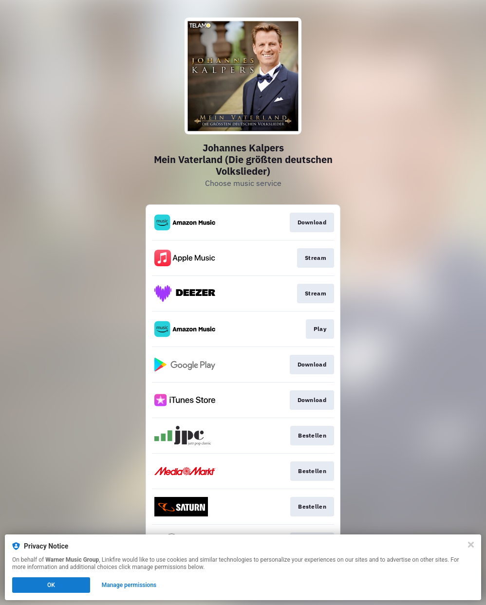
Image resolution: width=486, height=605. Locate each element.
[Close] (471, 544)
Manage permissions (129, 585)
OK (51, 585)
